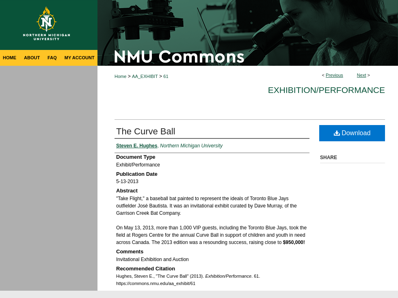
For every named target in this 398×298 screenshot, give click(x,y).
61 (165, 76)
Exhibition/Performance (326, 90)
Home (120, 76)
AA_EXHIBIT (145, 76)
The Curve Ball (145, 131)
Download (352, 133)
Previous (334, 75)
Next (361, 75)
